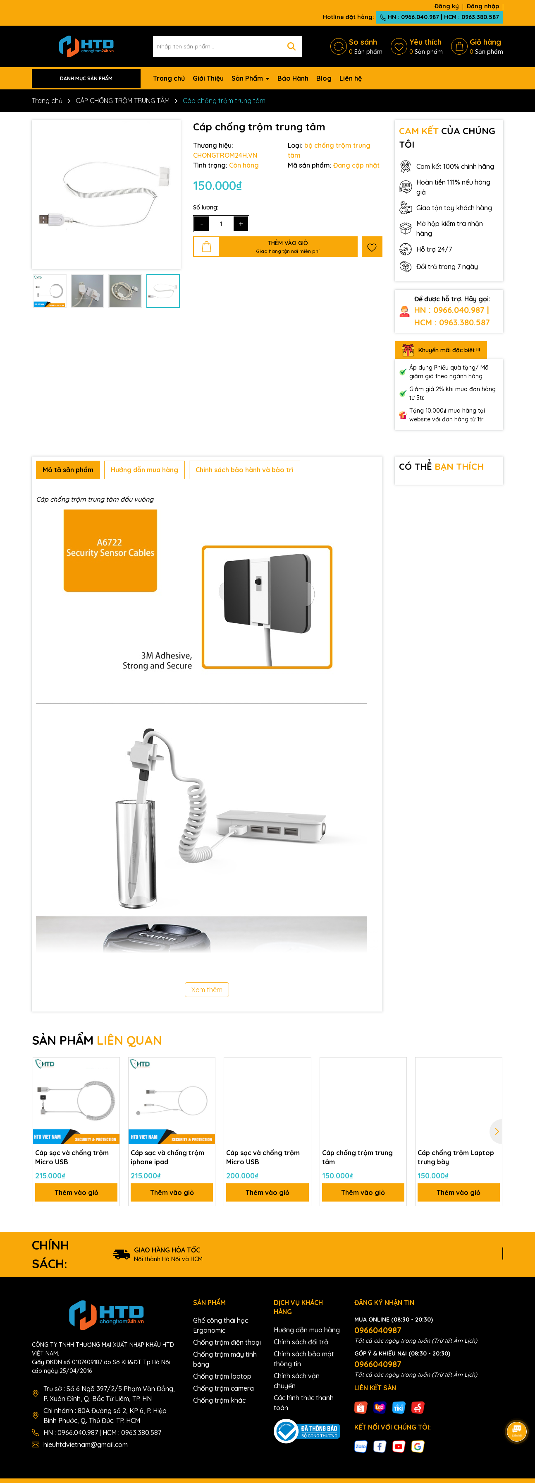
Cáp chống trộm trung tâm (357, 1157)
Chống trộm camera (223, 1388)
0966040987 (377, 1330)
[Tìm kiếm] (291, 46)
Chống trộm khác (219, 1400)
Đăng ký (447, 6)
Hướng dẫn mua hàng (307, 1330)
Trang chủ (169, 78)
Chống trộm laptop (222, 1376)
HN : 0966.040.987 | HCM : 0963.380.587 (439, 17)
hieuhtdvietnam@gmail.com (85, 1444)
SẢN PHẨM (97, 1040)
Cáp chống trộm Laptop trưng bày (456, 1157)
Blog (324, 78)
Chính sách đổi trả (301, 1342)
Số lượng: (205, 207)
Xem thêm (206, 989)
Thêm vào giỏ (76, 1192)
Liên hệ (350, 78)
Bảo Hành (292, 78)
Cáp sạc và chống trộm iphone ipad (167, 1157)
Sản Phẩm (248, 78)
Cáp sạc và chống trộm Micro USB (72, 1157)
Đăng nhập (483, 6)
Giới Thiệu (208, 78)
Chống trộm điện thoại (227, 1342)
